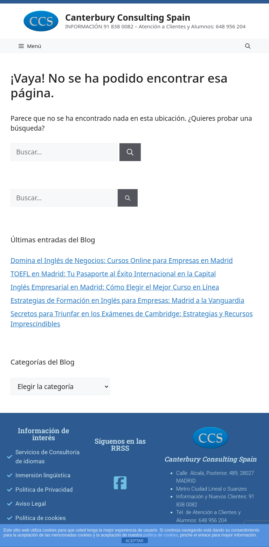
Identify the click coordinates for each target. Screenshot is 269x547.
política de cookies (160, 535)
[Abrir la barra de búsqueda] (247, 46)
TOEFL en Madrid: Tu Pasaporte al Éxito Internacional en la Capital (113, 273)
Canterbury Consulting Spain (128, 17)
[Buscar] (130, 152)
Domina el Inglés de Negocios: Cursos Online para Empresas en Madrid (122, 260)
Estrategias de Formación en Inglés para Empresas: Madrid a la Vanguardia (127, 300)
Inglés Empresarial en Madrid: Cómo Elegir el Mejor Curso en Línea (115, 287)
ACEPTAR (134, 541)
